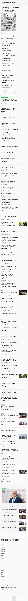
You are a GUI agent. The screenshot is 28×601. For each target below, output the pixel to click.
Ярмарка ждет (4, 90)
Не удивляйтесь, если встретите (8, 63)
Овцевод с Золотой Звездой (7, 75)
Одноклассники (4, 565)
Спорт (2, 555)
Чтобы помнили (5, 68)
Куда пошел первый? (6, 56)
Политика (3, 547)
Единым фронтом (5, 67)
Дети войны (4, 82)
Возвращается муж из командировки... (9, 78)
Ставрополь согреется (6, 87)
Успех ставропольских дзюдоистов (8, 80)
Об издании (3, 576)
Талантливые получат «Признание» (8, 72)
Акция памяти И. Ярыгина (6, 58)
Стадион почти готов (6, 83)
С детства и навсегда (6, 60)
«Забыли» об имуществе (6, 41)
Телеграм (3, 560)
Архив (2, 572)
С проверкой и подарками (7, 85)
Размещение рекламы (5, 589)
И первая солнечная (5, 88)
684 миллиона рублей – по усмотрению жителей (11, 46)
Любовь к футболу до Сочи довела (8, 93)
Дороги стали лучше (6, 51)
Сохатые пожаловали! (6, 65)
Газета (2, 570)
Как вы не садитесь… (5, 77)
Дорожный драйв (5, 48)
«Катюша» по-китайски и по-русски (9, 92)
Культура (3, 553)
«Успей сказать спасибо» (6, 53)
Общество (3, 551)
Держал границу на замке (7, 45)
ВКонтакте (3, 562)
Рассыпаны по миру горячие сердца (8, 43)
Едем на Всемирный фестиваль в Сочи (9, 55)
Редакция (3, 574)
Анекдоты (3, 62)
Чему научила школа (6, 73)
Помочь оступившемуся (6, 50)
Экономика (3, 549)
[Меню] (27, 2)
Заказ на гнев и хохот (6, 70)
